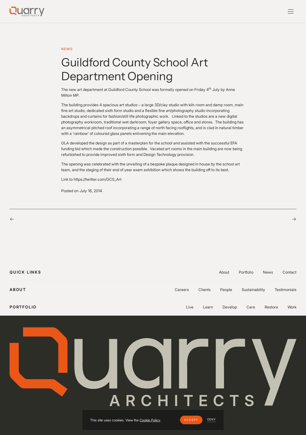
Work (292, 307)
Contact (289, 272)
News (268, 272)
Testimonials (285, 289)
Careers (182, 289)
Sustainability (253, 289)
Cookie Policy (150, 420)
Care (250, 307)
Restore (271, 307)
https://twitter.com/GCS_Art (97, 179)
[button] (191, 420)
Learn (208, 307)
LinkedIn (290, 421)
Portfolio (246, 272)
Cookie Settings (48, 421)
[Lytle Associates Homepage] (27, 11)
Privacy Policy (20, 421)
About (224, 272)
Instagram (270, 421)
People (226, 289)
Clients (204, 289)
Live (189, 307)
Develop (230, 307)
